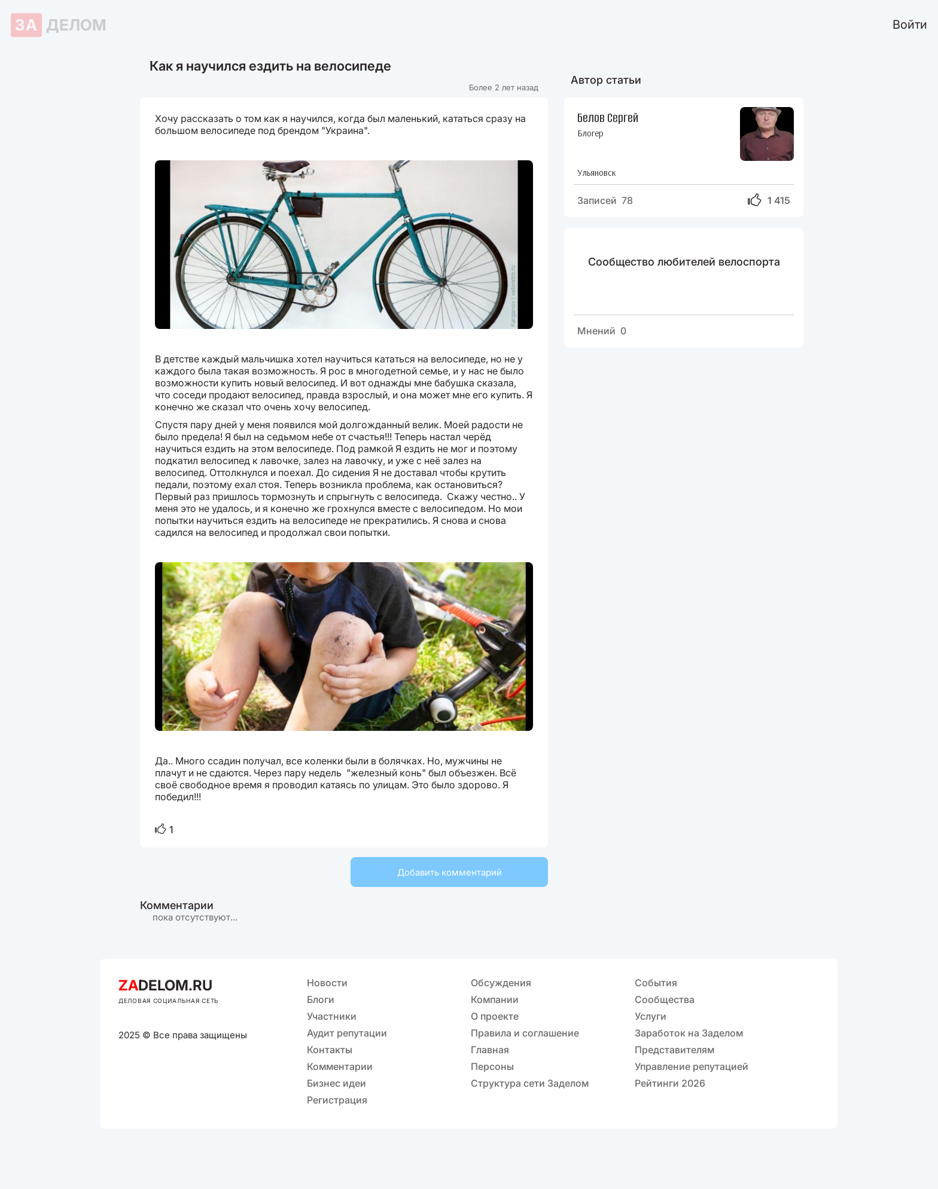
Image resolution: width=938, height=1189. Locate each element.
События (656, 983)
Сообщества (665, 999)
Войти (910, 24)
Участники (332, 1016)
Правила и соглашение (525, 1033)
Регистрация (337, 1100)
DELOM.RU (165, 985)
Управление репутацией (691, 1066)
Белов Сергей (607, 117)
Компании (495, 999)
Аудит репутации (347, 1033)
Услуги (650, 1016)
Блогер (590, 133)
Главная (490, 1050)
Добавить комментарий (449, 872)
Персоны (492, 1066)
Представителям (674, 1050)
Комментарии (340, 1066)
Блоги (320, 999)
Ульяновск (596, 172)
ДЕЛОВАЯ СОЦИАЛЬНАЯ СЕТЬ (168, 1000)
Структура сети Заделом (530, 1083)
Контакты (329, 1050)
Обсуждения (501, 983)
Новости (327, 983)
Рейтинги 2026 (670, 1083)
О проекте (495, 1016)
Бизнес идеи (336, 1083)
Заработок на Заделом (689, 1033)
